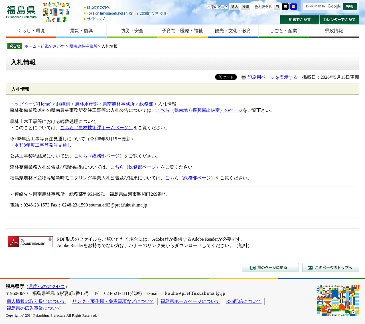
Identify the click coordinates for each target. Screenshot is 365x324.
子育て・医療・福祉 (182, 30)
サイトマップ (126, 18)
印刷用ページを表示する (273, 77)
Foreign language (126, 13)
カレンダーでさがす (339, 19)
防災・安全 (132, 30)
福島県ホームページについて (190, 301)
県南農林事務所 (83, 46)
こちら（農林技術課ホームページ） (96, 127)
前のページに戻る (270, 267)
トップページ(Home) (31, 104)
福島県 (21, 12)
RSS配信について (243, 301)
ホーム (30, 46)
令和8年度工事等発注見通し (43, 145)
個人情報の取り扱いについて (36, 301)
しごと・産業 (283, 30)
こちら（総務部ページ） (99, 155)
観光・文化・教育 (233, 30)
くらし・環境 (31, 30)
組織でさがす (299, 19)
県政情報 (334, 30)
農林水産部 (86, 104)
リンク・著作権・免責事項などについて (113, 301)
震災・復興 (81, 30)
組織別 (63, 104)
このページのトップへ (330, 267)
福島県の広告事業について (34, 308)
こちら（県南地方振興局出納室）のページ (199, 110)
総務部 (146, 104)
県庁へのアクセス (47, 286)
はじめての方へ (126, 8)
